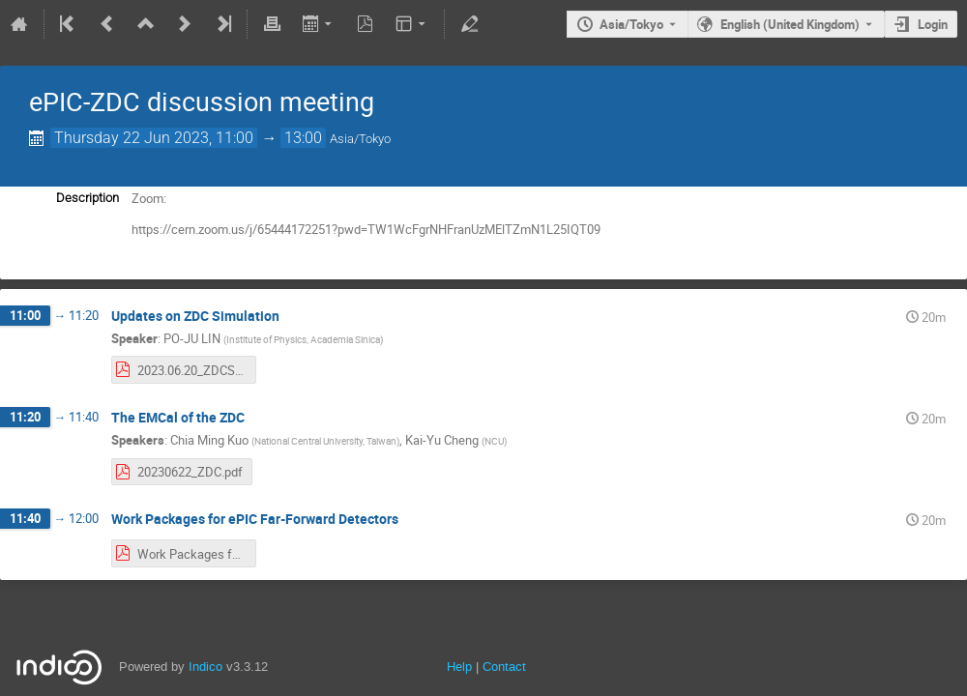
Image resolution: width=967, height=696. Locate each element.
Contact (504, 666)
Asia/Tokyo (631, 24)
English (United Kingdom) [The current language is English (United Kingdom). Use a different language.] (790, 24)
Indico (205, 666)
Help (459, 666)
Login (933, 24)
